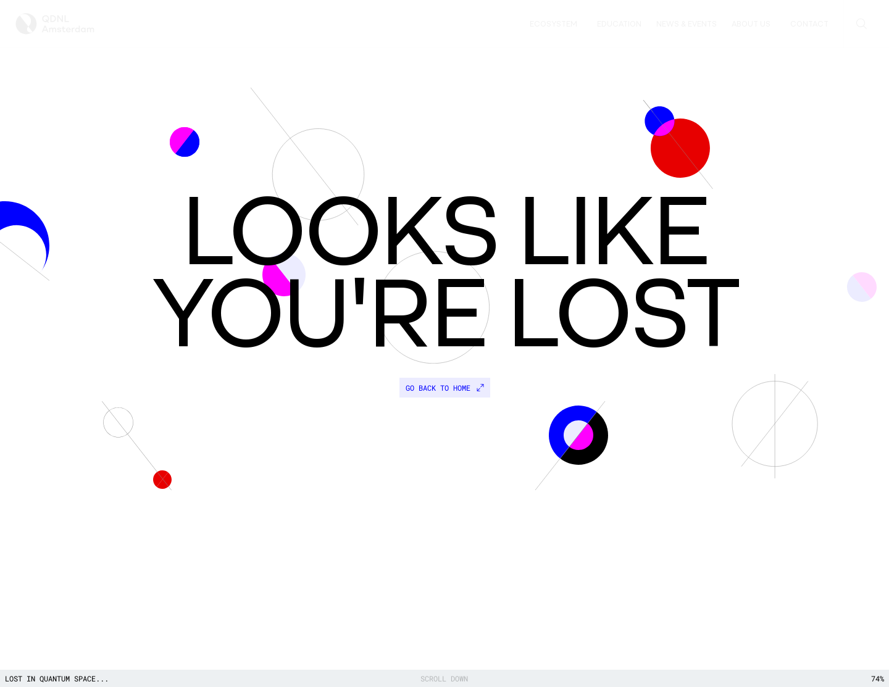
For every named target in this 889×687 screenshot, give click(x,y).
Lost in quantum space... (57, 678)
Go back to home (445, 388)
